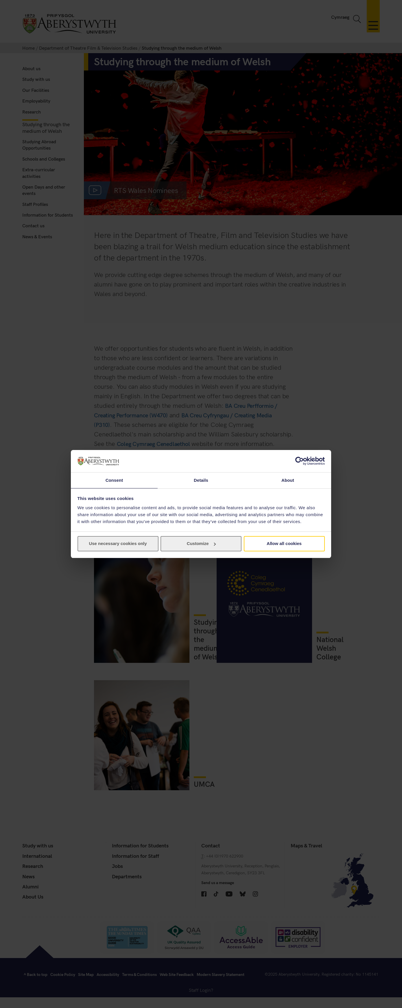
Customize (201, 543)
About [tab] (287, 479)
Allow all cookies (284, 543)
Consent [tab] (114, 479)
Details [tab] (201, 479)
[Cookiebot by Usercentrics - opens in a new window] (299, 460)
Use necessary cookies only (118, 543)
